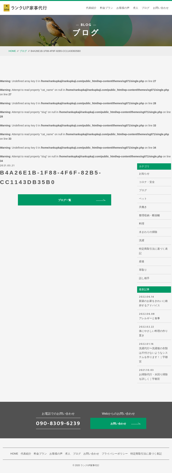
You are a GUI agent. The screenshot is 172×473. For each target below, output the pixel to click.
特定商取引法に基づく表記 (153, 251)
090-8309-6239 (58, 423)
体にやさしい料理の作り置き (154, 331)
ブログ (145, 7)
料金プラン (106, 7)
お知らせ (144, 173)
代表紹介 (91, 7)
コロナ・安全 (147, 181)
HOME (12, 51)
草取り (143, 269)
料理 (141, 223)
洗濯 (141, 240)
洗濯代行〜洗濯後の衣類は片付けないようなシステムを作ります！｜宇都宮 (154, 352)
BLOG (86, 25)
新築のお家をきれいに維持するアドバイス (154, 301)
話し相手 (144, 278)
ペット (143, 198)
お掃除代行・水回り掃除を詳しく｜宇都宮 (154, 374)
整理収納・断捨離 (149, 215)
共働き (143, 206)
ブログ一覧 (81, 200)
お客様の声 (122, 7)
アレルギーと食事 (154, 316)
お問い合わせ (161, 7)
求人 (135, 7)
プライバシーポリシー (115, 453)
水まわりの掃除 (148, 231)
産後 (141, 261)
